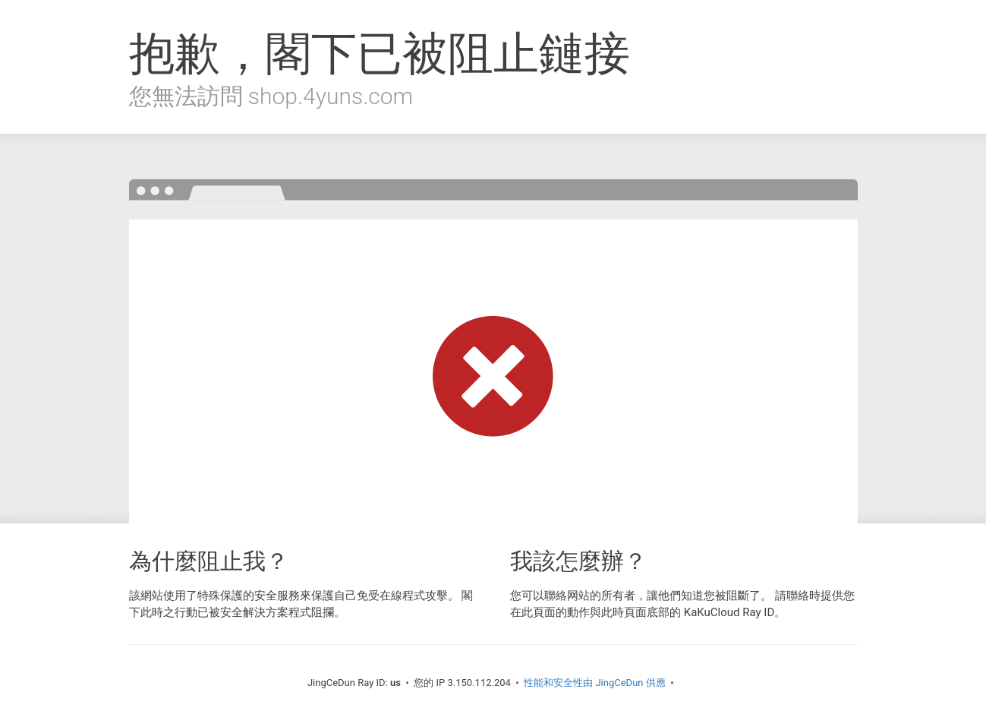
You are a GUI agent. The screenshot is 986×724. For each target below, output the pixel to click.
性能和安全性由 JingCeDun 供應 (595, 682)
